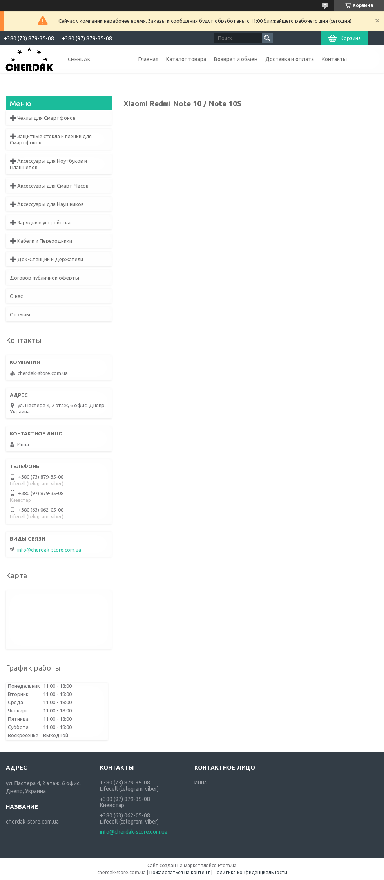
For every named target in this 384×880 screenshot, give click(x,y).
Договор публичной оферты (44, 277)
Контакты (334, 59)
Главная (148, 59)
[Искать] (267, 38)
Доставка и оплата (289, 59)
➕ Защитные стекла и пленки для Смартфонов (51, 139)
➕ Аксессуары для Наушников (47, 204)
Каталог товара (186, 59)
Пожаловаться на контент (179, 872)
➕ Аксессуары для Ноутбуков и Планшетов (48, 164)
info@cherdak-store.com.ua (49, 549)
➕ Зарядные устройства (40, 222)
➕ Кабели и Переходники (41, 240)
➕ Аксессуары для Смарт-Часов (49, 185)
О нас (16, 296)
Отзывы (20, 314)
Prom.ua (227, 865)
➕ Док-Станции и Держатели (46, 259)
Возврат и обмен (235, 59)
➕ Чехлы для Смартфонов (43, 118)
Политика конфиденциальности (250, 872)
